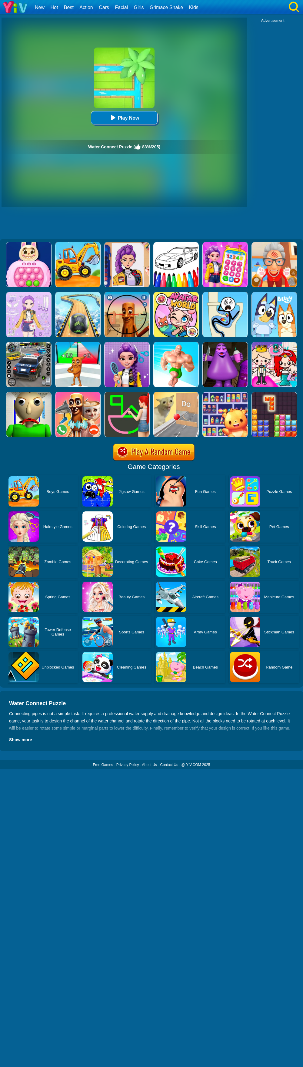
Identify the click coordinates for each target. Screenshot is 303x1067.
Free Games (103, 765)
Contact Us (169, 765)
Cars (104, 7)
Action (86, 7)
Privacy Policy (127, 765)
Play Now (124, 117)
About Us (149, 765)
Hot (54, 7)
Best (69, 7)
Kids (193, 7)
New (40, 7)
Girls (139, 7)
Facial (121, 7)
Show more (20, 739)
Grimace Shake (166, 7)
